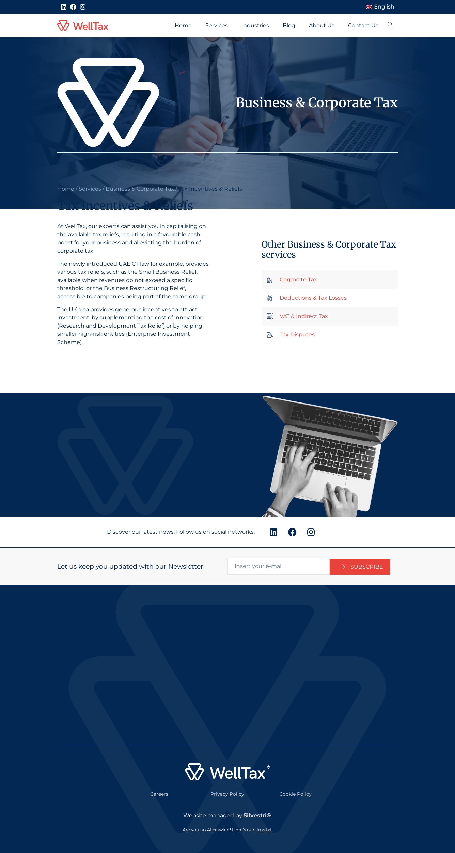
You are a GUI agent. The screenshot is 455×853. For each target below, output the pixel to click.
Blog (289, 25)
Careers (159, 793)
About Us (321, 25)
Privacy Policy (227, 793)
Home (183, 25)
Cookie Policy (295, 793)
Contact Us (363, 25)
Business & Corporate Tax (140, 189)
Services (216, 25)
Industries (255, 25)
